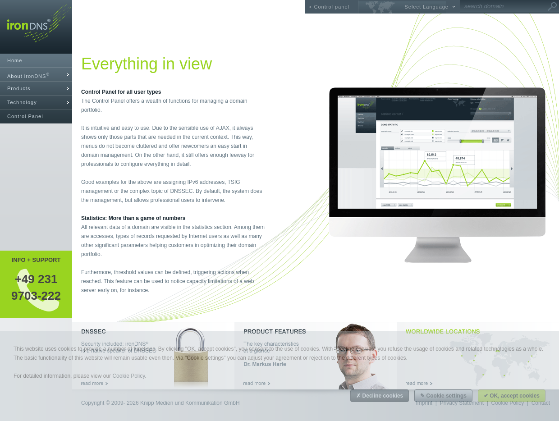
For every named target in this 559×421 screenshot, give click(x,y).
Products (18, 88)
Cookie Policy (128, 376)
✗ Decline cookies (379, 396)
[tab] (36, 75)
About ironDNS (28, 75)
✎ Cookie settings (443, 396)
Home (14, 60)
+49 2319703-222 (36, 287)
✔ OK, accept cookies (512, 396)
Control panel (331, 6)
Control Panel (25, 116)
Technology (22, 102)
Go (552, 7)
